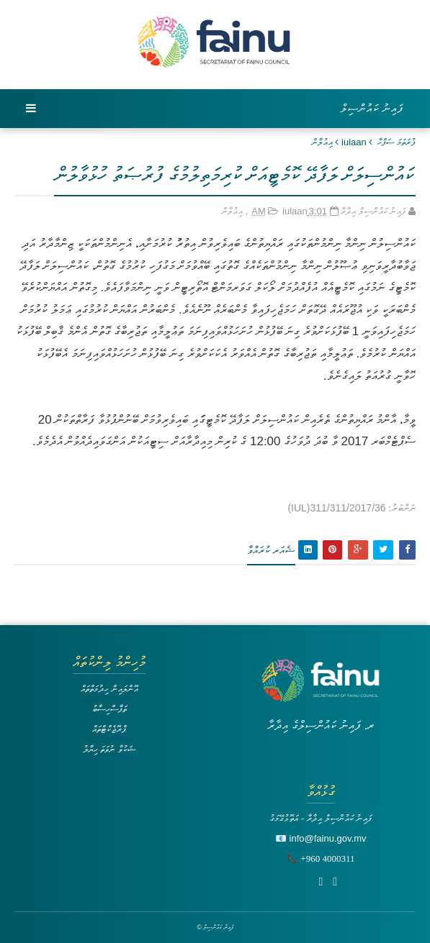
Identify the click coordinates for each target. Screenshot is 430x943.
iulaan (354, 142)
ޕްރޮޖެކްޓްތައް (109, 729)
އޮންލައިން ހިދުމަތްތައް (109, 688)
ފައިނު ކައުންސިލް (372, 108)
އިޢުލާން (322, 142)
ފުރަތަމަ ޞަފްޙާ (396, 142)
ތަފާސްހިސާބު (109, 708)
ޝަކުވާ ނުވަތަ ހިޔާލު (109, 749)
